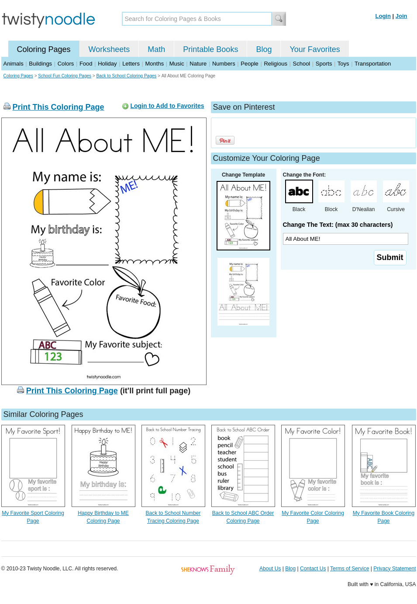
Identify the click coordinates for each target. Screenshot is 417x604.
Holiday (107, 63)
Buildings (40, 63)
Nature (198, 63)
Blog (264, 49)
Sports (324, 63)
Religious (275, 63)
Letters (131, 63)
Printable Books (210, 49)
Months (154, 63)
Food (86, 63)
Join (401, 16)
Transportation (373, 63)
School (301, 63)
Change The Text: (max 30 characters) (338, 224)
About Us (270, 569)
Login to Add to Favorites (167, 105)
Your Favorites (314, 49)
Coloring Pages (44, 49)
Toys (343, 63)
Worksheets (109, 49)
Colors (66, 63)
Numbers (223, 63)
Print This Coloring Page (58, 107)
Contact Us (313, 569)
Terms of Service (349, 569)
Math (156, 49)
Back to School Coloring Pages (126, 75)
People (249, 63)
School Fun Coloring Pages (64, 75)
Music (176, 63)
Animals (13, 63)
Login (383, 16)
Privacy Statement (394, 569)
